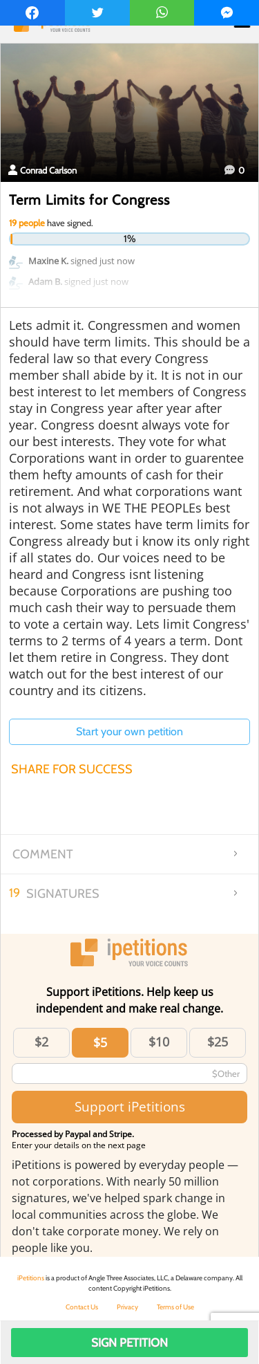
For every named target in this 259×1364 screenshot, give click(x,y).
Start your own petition (129, 731)
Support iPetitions (130, 1106)
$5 (100, 1042)
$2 (41, 1041)
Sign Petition (129, 1342)
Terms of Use (175, 1306)
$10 (158, 1041)
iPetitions (30, 1277)
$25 (217, 1041)
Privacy (127, 1306)
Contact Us (82, 1306)
